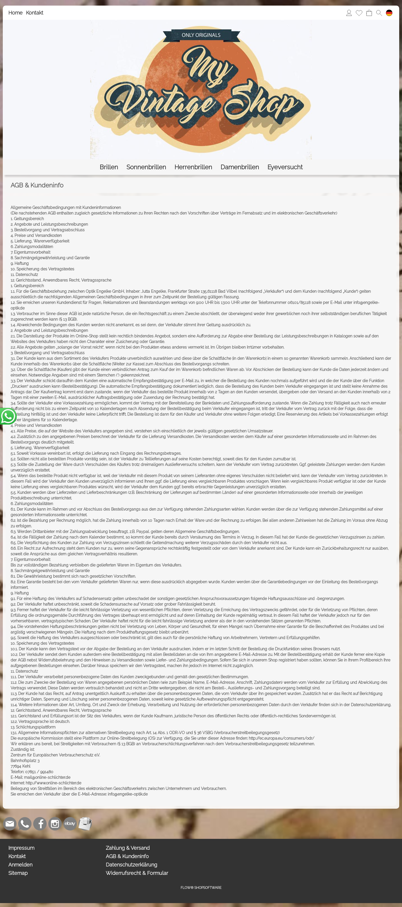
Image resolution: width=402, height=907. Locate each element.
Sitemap (18, 873)
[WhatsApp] (25, 824)
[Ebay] (70, 824)
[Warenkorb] (369, 12)
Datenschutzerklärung (131, 865)
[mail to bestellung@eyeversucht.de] (10, 824)
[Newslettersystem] (85, 824)
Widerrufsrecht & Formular (137, 873)
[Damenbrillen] (239, 167)
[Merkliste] (359, 12)
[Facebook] (40, 824)
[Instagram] (55, 824)
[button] (379, 12)
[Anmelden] (349, 12)
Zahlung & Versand (128, 848)
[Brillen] (108, 167)
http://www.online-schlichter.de (53, 783)
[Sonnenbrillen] (146, 167)
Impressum (21, 848)
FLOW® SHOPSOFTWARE (201, 888)
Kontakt (34, 13)
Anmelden (20, 865)
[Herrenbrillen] (193, 167)
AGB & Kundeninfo (127, 856)
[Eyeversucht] (285, 167)
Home (15, 13)
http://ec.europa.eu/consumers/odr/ (281, 738)
